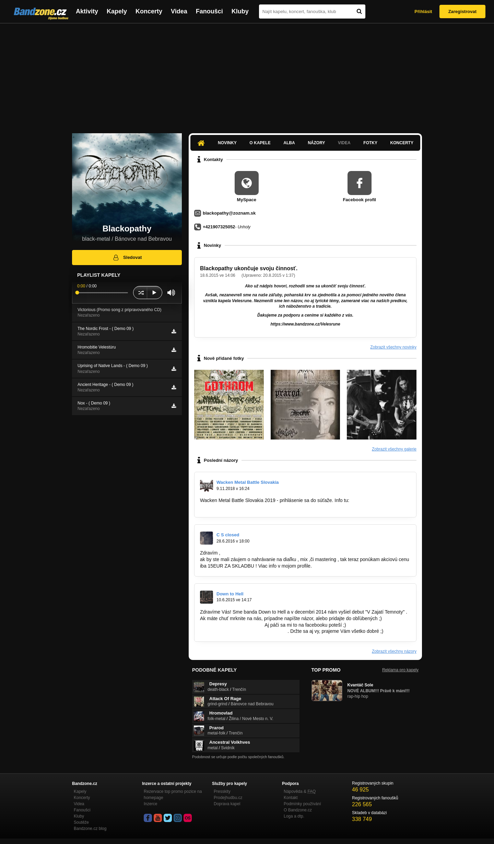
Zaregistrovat (462, 11)
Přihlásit (423, 11)
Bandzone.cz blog (90, 828)
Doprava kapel (227, 803)
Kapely (117, 11)
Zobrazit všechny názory (394, 651)
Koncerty (149, 11)
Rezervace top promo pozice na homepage (173, 794)
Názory (316, 142)
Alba (289, 142)
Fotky (370, 142)
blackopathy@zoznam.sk (229, 213)
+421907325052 (219, 226)
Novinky (227, 142)
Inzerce (150, 803)
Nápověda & (300, 791)
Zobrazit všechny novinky (393, 347)
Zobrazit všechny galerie (394, 449)
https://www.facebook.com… (230, 507)
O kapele (259, 142)
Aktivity (87, 11)
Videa (179, 11)
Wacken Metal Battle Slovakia (247, 482)
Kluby (240, 11)
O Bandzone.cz (298, 810)
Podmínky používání (302, 803)
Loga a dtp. (294, 816)
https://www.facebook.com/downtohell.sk (243, 631)
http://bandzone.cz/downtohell (231, 625)
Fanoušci (209, 11)
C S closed (227, 534)
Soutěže (81, 822)
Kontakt (291, 797)
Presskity (222, 791)
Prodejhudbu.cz (228, 797)
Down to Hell (230, 593)
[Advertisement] (247, 75)
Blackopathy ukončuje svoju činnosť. (248, 268)
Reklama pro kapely (400, 670)
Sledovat (127, 257)
